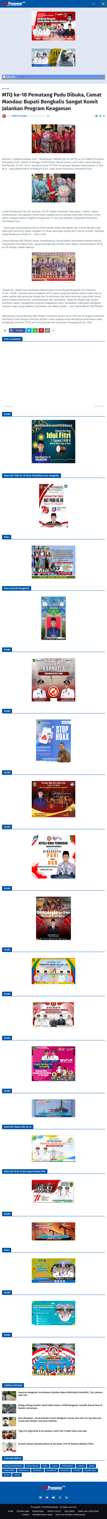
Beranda (5, 89)
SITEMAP (25, 1515)
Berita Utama (32, 1466)
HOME (10, 1511)
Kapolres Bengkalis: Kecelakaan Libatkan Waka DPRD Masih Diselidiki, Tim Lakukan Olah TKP (60, 1394)
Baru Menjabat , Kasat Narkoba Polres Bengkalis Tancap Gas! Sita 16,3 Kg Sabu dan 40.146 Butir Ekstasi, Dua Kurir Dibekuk (59, 1419)
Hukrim (81, 1466)
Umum (17, 1475)
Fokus (54, 1466)
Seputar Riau (90, 1470)
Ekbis (45, 1466)
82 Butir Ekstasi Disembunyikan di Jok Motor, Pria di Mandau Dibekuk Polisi (56, 1444)
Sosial (6, 1475)
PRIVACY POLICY (54, 1511)
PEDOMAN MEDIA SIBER (42, 1515)
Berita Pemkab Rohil (13, 1466)
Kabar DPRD (9, 1470)
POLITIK (77, 1470)
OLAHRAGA (51, 1470)
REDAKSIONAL (38, 1511)
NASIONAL (37, 1470)
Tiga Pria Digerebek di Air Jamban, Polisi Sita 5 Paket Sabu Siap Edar (52, 1431)
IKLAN (91, 1466)
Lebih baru (8, 406)
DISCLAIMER (69, 1511)
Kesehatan (23, 1470)
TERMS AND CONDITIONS (88, 1511)
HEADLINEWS (67, 1466)
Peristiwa (65, 1470)
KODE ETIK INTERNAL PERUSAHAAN (70, 1515)
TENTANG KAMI (22, 1511)
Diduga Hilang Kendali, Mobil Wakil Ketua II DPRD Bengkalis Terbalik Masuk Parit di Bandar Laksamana (60, 1406)
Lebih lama (99, 406)
